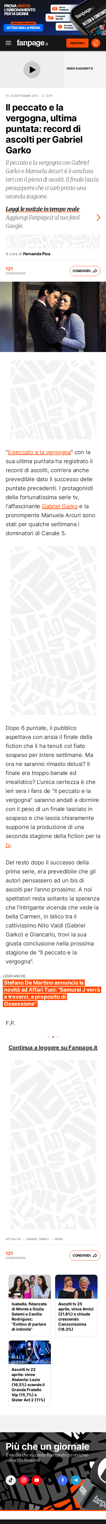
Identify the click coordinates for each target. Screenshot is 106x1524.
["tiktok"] (11, 1480)
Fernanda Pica (36, 254)
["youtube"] (37, 1480)
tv (8, 845)
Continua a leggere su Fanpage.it (53, 1047)
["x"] (50, 1480)
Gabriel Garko (59, 506)
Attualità (13, 1239)
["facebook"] (63, 1480)
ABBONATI (77, 43)
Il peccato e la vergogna (39, 452)
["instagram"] (24, 1480)
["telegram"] (76, 1480)
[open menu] (6, 43)
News (59, 1239)
